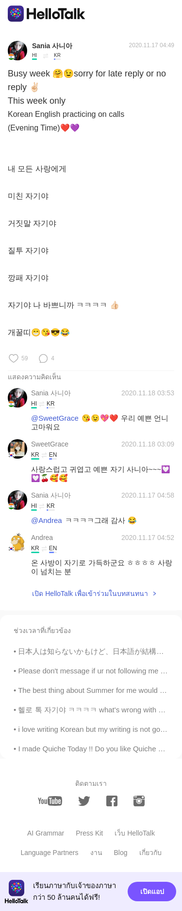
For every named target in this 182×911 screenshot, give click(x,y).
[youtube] (50, 801)
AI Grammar (45, 833)
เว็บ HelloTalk (135, 833)
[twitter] (84, 801)
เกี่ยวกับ (150, 852)
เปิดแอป (152, 891)
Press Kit (89, 833)
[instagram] (139, 801)
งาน (96, 852)
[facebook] (111, 801)
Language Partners (49, 852)
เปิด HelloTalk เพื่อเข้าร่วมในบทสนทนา (90, 593)
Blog (121, 852)
